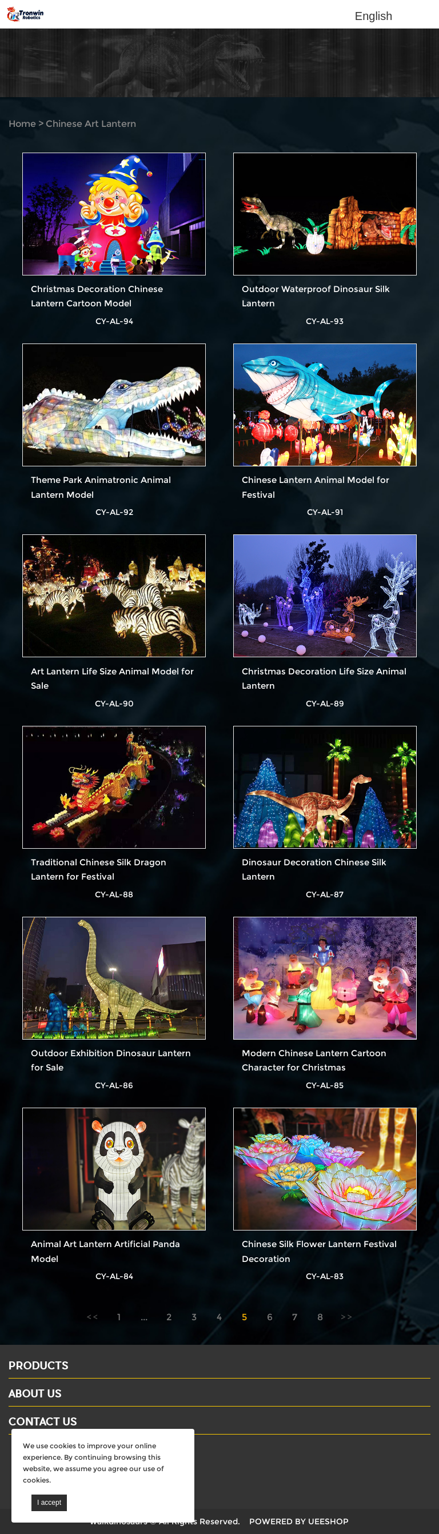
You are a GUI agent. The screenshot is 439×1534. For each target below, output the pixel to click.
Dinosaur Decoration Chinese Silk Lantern (314, 869)
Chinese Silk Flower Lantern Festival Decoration (319, 1251)
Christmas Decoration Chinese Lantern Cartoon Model (97, 296)
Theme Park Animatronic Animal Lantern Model (101, 487)
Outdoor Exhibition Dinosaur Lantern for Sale (111, 1060)
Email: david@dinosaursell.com (79, 1469)
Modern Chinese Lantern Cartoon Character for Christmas (314, 1060)
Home (22, 123)
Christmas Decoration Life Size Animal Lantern (324, 678)
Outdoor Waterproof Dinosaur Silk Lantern (316, 296)
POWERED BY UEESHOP (299, 1521)
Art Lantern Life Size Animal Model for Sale (112, 678)
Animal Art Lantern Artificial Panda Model (105, 1251)
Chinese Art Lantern (91, 123)
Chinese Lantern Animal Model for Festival (315, 487)
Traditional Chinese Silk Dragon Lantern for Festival (98, 869)
